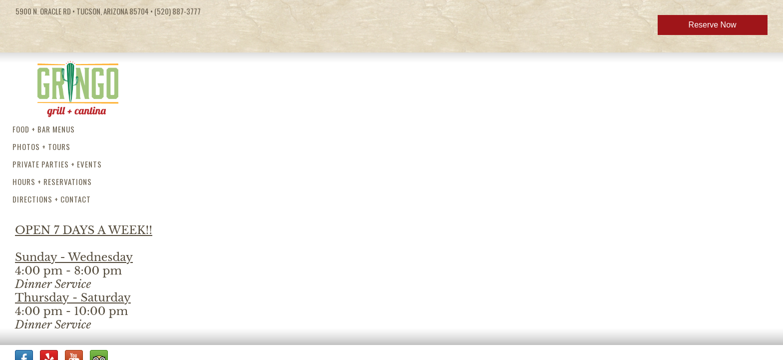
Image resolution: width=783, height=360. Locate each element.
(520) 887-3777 (177, 11)
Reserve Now (713, 24)
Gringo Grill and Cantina (77, 85)
